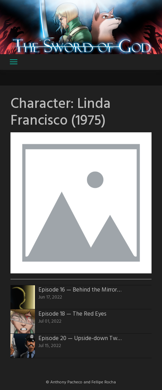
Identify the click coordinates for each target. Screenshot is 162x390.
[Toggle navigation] (14, 62)
